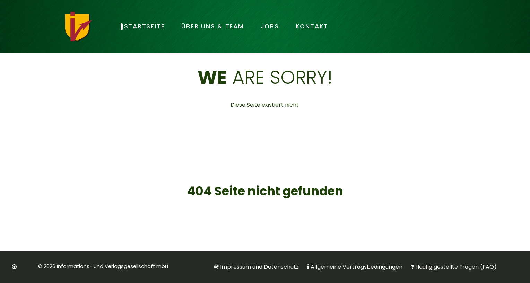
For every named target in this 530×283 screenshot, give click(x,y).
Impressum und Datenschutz (259, 267)
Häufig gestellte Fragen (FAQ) (456, 267)
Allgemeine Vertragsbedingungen (356, 267)
